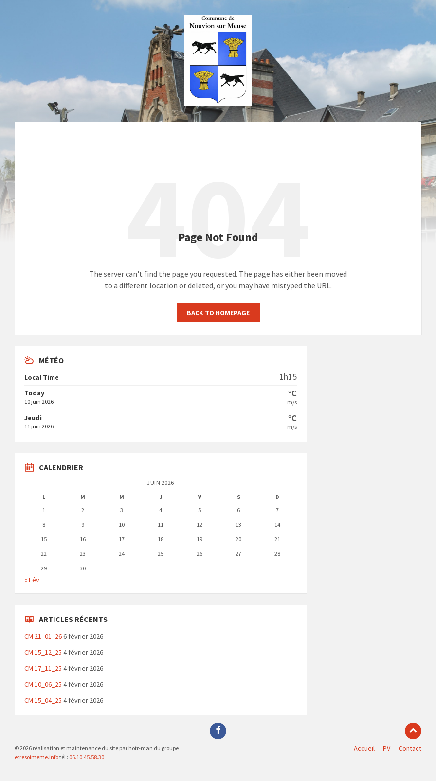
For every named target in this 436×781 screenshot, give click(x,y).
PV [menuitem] (386, 748)
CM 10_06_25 (43, 684)
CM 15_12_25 (43, 652)
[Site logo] (218, 102)
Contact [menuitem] (410, 748)
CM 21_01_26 (43, 636)
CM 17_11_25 (43, 668)
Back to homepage (218, 312)
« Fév (31, 579)
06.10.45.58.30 (86, 757)
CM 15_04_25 (43, 700)
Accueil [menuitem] (364, 748)
